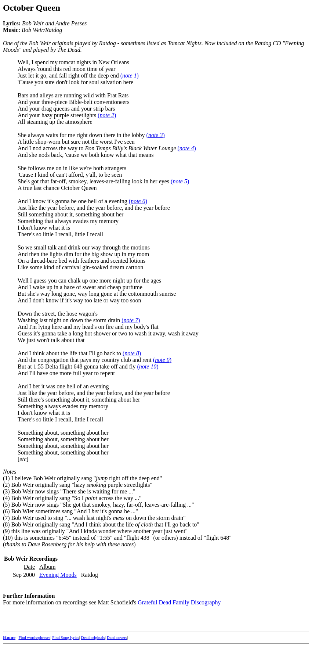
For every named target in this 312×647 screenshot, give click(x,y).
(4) (6, 498)
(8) (6, 524)
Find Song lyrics (65, 637)
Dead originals (93, 637)
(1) (6, 478)
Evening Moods (58, 575)
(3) (6, 491)
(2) (6, 485)
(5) (6, 505)
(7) (6, 518)
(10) (8, 538)
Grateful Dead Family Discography (179, 602)
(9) (6, 531)
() (129, 75)
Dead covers (117, 637)
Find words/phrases (34, 637)
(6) (6, 511)
